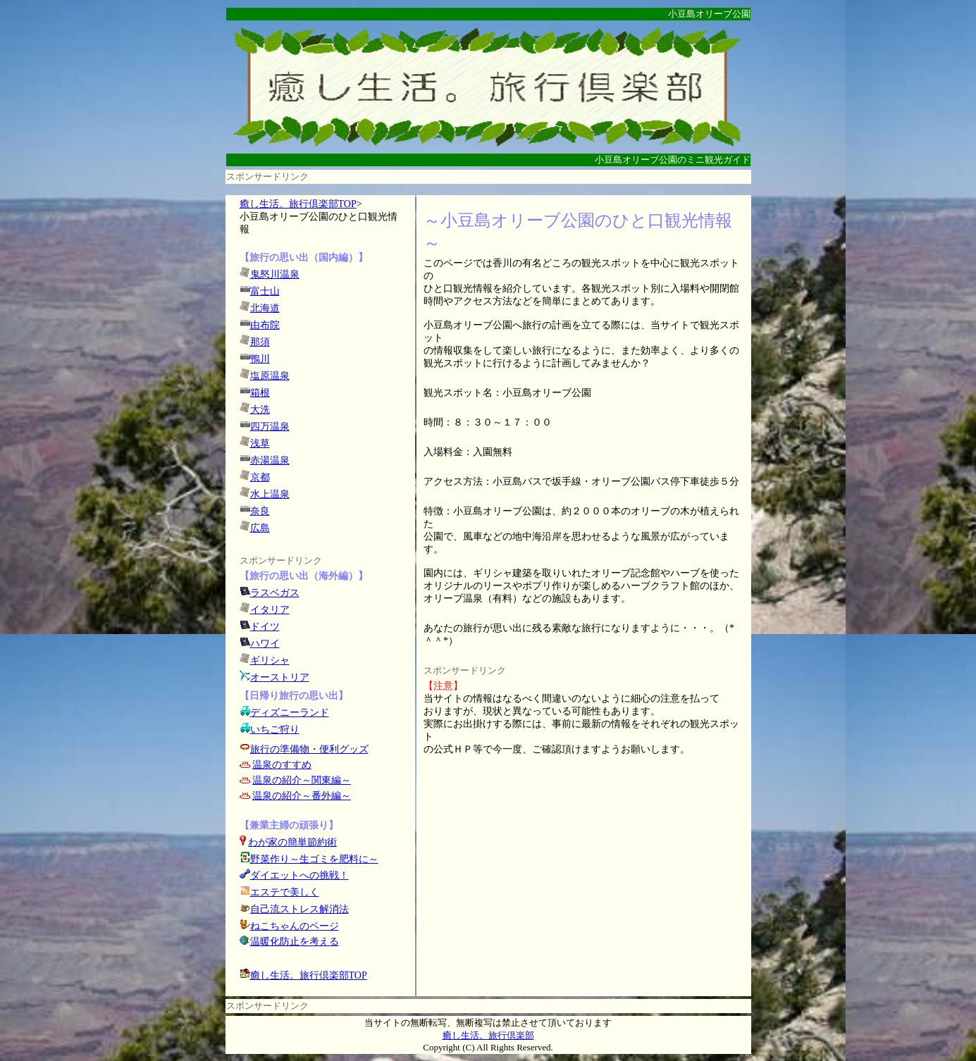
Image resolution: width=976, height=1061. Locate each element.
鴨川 (260, 359)
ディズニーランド (289, 712)
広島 (260, 528)
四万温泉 (270, 426)
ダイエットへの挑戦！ (294, 875)
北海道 (265, 308)
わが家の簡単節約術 (292, 842)
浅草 (260, 443)
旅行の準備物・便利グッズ (309, 749)
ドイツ (265, 626)
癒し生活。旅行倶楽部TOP (298, 204)
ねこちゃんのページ (294, 926)
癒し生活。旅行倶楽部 (488, 1035)
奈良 (260, 511)
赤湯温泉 (270, 460)
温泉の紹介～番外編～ (301, 795)
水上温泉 (270, 494)
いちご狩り (274, 729)
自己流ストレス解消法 (299, 909)
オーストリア (279, 677)
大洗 (260, 409)
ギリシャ (270, 660)
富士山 (265, 291)
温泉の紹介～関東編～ (301, 780)
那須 (260, 342)
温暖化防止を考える (294, 941)
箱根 (260, 392)
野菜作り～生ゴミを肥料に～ (314, 859)
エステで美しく (284, 892)
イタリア (270, 609)
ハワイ (265, 643)
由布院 (265, 325)
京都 (260, 477)
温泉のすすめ (281, 764)
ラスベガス (274, 593)
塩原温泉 (270, 376)
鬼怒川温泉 (274, 274)
